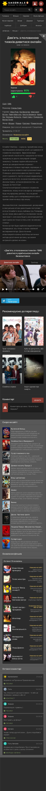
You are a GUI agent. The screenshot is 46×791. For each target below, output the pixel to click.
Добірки (23, 25)
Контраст (9, 698)
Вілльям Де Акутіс (13, 117)
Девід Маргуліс (15, 114)
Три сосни (9, 738)
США (4, 104)
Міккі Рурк (14, 112)
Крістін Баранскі (29, 114)
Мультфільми (38, 16)
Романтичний (36, 123)
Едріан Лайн (16, 108)
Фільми (16, 16)
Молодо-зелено (12, 753)
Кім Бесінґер (25, 112)
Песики (8, 684)
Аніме (20, 21)
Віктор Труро (7, 119)
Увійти (35, 3)
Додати (37, 400)
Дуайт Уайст (27, 117)
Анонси (39, 25)
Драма (18, 123)
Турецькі (40, 21)
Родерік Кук (38, 117)
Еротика (26, 123)
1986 (9, 104)
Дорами (29, 21)
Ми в (12, 301)
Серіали (26, 16)
